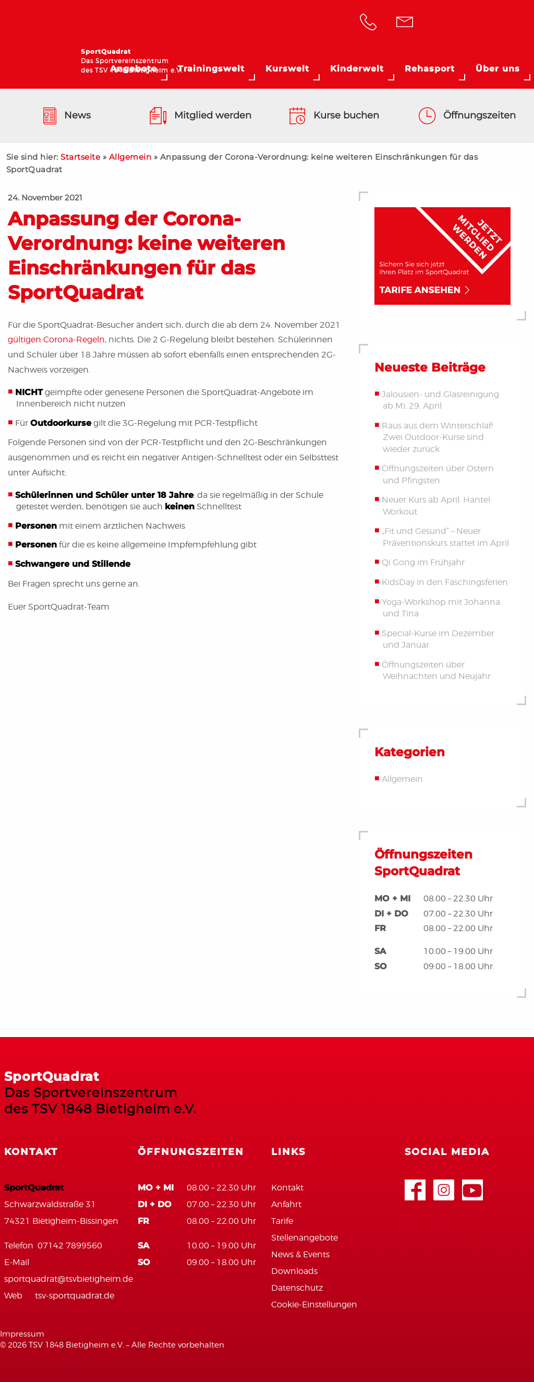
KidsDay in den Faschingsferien (445, 582)
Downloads (294, 1271)
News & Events (300, 1254)
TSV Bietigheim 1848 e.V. (479, 23)
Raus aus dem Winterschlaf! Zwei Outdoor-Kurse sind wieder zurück (437, 437)
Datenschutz (297, 1288)
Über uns (498, 69)
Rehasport (430, 69)
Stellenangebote (304, 1238)
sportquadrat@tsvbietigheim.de (68, 1279)
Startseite (80, 157)
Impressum (22, 1334)
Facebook (415, 1185)
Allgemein (130, 157)
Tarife (282, 1221)
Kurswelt (287, 69)
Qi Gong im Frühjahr (423, 563)
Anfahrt (286, 1204)
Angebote (133, 69)
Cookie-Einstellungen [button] (314, 1304)
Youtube (472, 1185)
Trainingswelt (211, 69)
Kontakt (287, 1188)
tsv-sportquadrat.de (74, 1296)
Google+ (443, 1185)
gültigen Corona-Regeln (56, 339)
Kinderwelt (357, 69)
